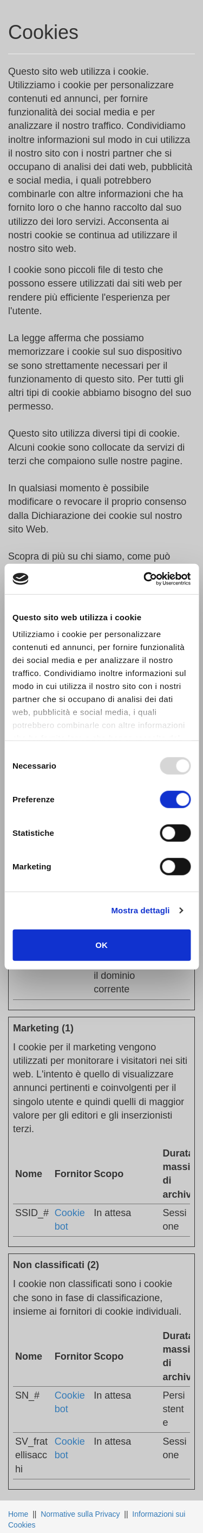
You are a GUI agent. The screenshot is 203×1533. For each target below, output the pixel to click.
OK (101, 944)
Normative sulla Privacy (80, 1514)
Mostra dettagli (140, 910)
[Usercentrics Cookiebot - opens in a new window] (145, 579)
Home (18, 1514)
